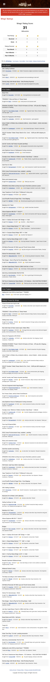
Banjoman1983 (12, 504)
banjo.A (11, 268)
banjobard (11, 152)
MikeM (10, 579)
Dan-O (10, 619)
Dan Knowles (12, 275)
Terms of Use (13, 670)
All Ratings (9, 61)
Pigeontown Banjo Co (14, 387)
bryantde (11, 95)
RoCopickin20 (12, 167)
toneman (11, 330)
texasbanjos (12, 214)
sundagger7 (12, 128)
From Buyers (16, 61)
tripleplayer (12, 188)
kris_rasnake (12, 529)
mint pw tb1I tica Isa (14, 173)
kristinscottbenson (14, 396)
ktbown (11, 222)
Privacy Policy (20, 670)
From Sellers (22, 61)
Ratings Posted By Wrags (39, 61)
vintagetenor (12, 207)
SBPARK (11, 201)
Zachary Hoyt (12, 181)
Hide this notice (29, 14)
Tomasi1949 (12, 283)
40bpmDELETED (13, 256)
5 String (11, 322)
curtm (7, 83)
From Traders (29, 61)
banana (11, 194)
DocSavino (8, 71)
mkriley (11, 146)
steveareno (12, 467)
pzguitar (11, 249)
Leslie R (11, 635)
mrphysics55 (12, 159)
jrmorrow (11, 426)
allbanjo (11, 498)
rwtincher (11, 451)
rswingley (11, 119)
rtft (10, 562)
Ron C (7, 77)
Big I (3, 294)
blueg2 (10, 571)
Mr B (10, 101)
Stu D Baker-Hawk (13, 111)
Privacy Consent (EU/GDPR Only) (33, 670)
